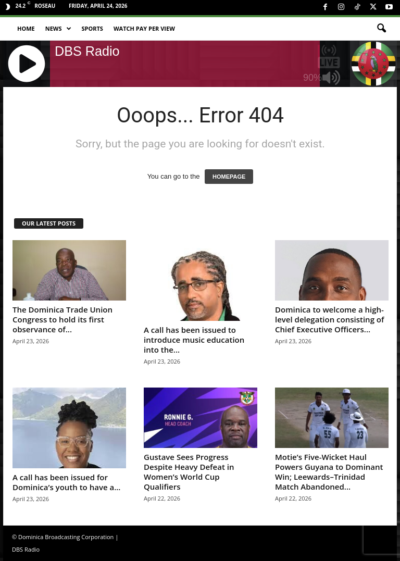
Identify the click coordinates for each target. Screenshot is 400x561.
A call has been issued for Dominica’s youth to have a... (66, 482)
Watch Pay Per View (144, 28)
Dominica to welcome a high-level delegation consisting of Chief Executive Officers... (329, 319)
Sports (92, 28)
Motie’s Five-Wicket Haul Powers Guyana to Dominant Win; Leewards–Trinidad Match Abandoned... (329, 472)
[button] (381, 28)
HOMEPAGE (229, 176)
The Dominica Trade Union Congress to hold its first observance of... (62, 319)
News (58, 28)
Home (26, 28)
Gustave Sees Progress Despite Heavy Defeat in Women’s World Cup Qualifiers (189, 472)
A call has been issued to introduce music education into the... (194, 340)
